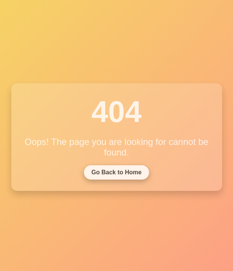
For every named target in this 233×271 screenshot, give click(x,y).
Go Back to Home (116, 174)
